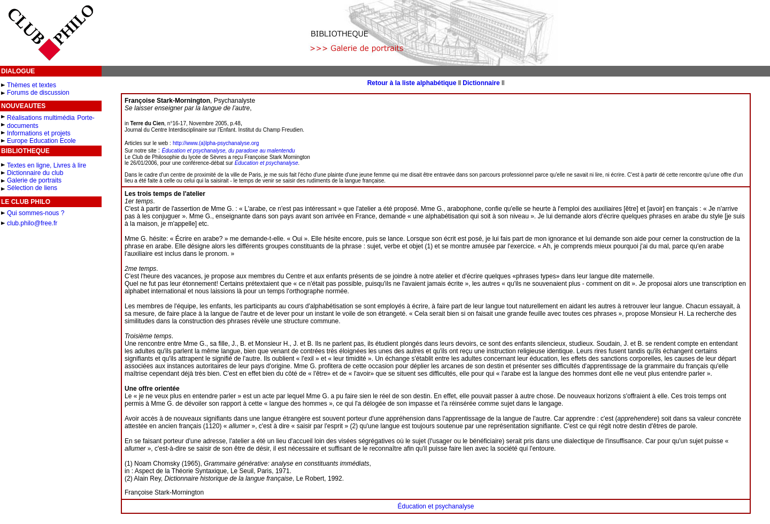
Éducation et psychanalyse (266, 163)
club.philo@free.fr (32, 223)
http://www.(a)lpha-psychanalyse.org (216, 143)
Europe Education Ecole (41, 141)
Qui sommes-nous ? (35, 213)
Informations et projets (39, 133)
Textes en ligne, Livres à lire (46, 165)
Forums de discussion (38, 92)
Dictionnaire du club (35, 173)
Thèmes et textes (31, 85)
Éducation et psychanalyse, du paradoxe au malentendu (228, 151)
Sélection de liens (32, 188)
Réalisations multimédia (41, 117)
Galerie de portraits (34, 180)
